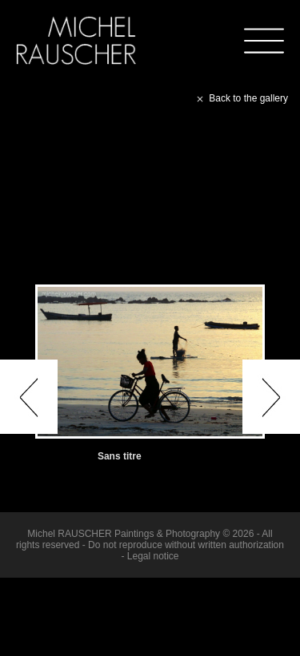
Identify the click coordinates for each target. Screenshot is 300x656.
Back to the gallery (241, 98)
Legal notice (153, 556)
